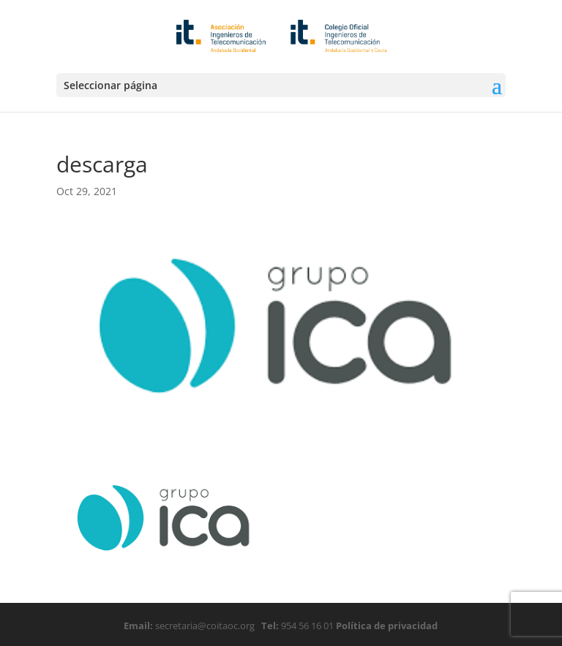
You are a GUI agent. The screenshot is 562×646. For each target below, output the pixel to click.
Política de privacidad (386, 625)
